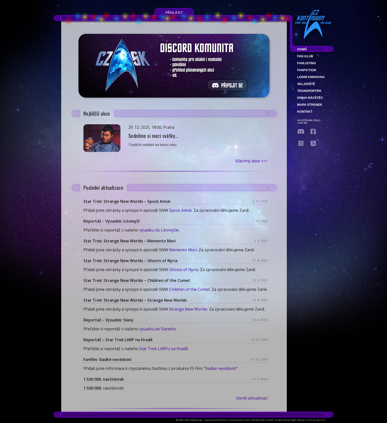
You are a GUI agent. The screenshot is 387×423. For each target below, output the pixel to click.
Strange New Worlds (188, 309)
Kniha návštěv (310, 98)
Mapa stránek (309, 104)
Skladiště (306, 84)
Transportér (309, 91)
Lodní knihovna (311, 77)
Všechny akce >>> (251, 161)
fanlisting (306, 63)
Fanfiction (306, 70)
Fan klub (305, 56)
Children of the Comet (189, 289)
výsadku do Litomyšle (159, 230)
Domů (302, 49)
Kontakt (304, 111)
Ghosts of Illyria (183, 269)
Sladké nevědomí (220, 368)
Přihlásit (174, 12)
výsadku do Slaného (157, 329)
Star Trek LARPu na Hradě (163, 348)
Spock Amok (180, 210)
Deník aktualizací (252, 398)
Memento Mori (183, 250)
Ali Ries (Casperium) (315, 420)
